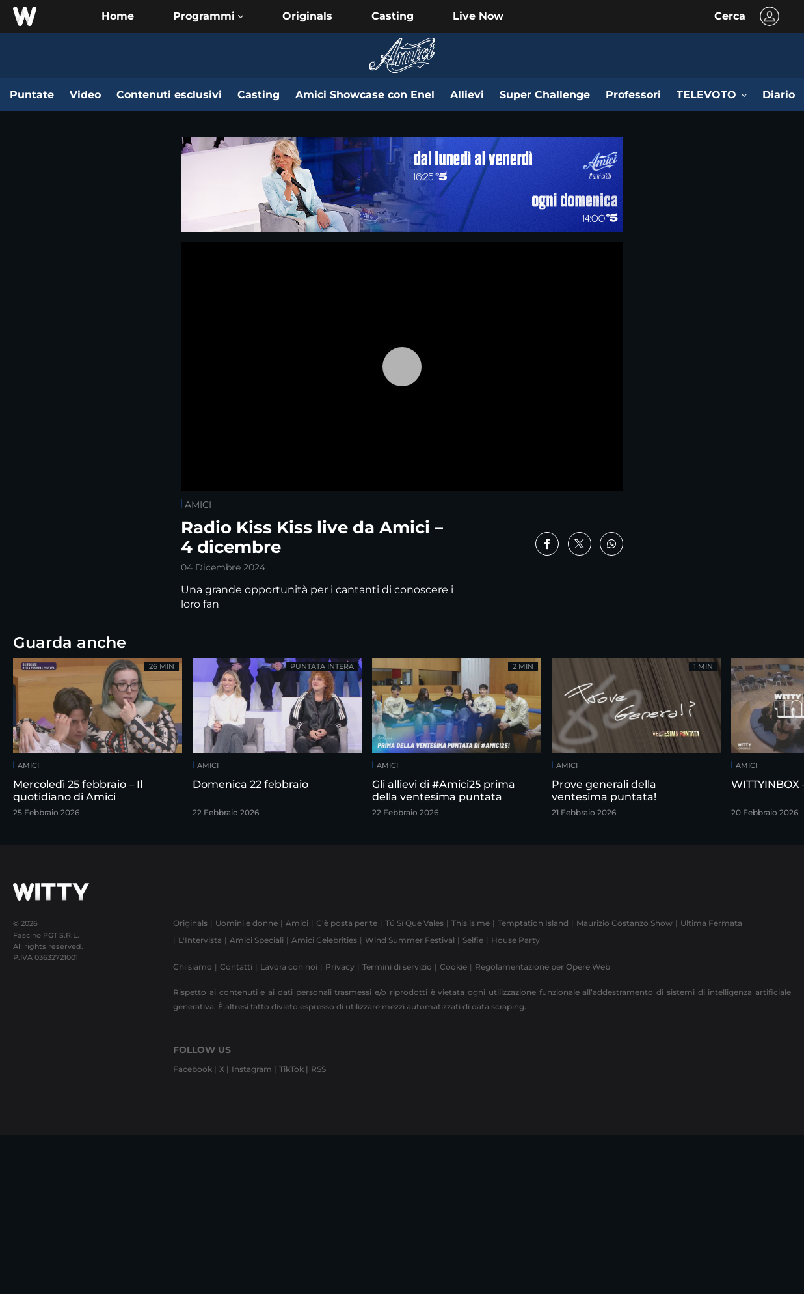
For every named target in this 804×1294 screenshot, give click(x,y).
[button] (208, 16)
